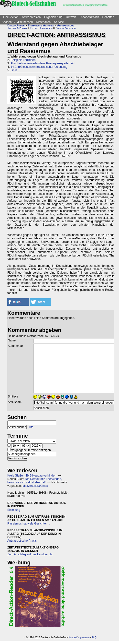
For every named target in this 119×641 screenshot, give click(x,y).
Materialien (43, 22)
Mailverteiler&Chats (35, 486)
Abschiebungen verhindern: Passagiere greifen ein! (43, 63)
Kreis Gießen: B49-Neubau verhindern (32, 475)
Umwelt (71, 17)
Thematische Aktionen (41, 25)
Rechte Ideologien (41, 28)
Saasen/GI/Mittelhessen (17, 22)
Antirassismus (65, 25)
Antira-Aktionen (66, 28)
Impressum (83, 637)
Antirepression (31, 17)
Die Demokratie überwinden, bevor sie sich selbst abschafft (34, 480)
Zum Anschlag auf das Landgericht (30, 554)
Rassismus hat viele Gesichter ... (28, 523)
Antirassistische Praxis (22, 540)
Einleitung (13, 510)
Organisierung (53, 17)
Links (14, 70)
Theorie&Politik (89, 17)
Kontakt (72, 637)
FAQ (94, 637)
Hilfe (30, 427)
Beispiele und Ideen (23, 60)
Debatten (108, 17)
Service (59, 22)
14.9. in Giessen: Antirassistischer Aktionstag (39, 67)
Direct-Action (10, 17)
